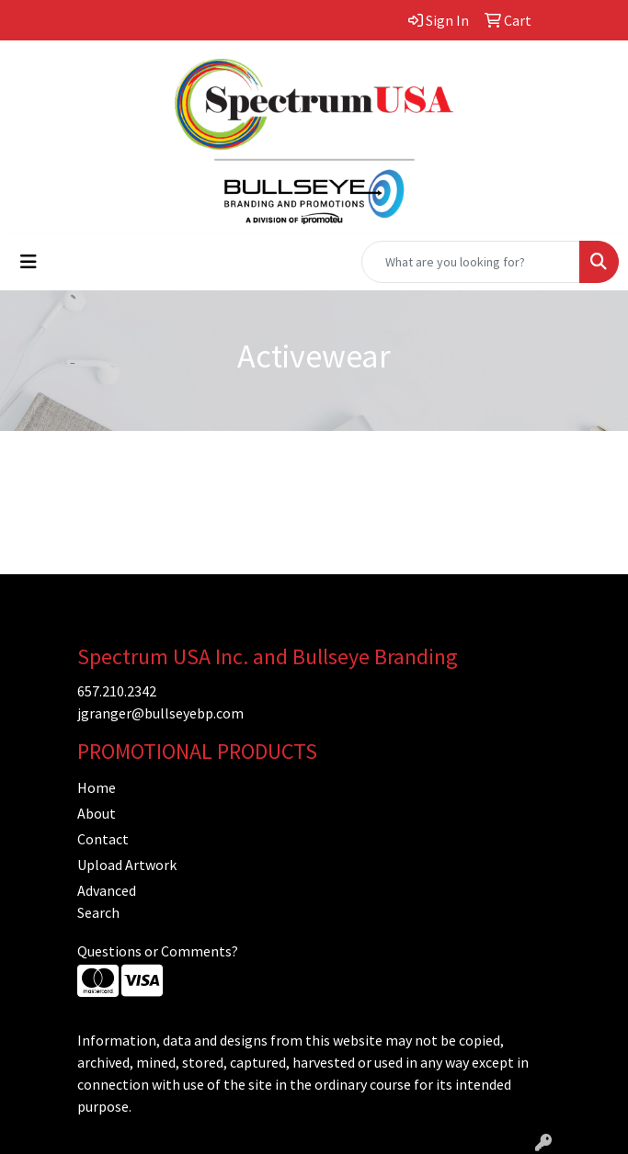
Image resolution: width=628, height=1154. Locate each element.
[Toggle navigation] (28, 262)
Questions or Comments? (157, 951)
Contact (103, 839)
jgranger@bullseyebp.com (160, 713)
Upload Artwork (127, 864)
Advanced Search (106, 901)
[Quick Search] (470, 262)
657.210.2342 (116, 691)
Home (96, 787)
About (96, 813)
